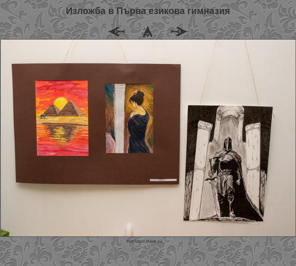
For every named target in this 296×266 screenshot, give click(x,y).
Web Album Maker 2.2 (144, 241)
